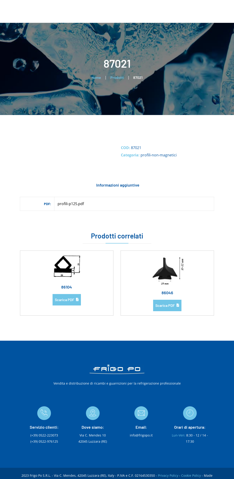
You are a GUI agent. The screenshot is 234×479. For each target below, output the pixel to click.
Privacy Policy (168, 475)
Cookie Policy (191, 475)
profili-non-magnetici (159, 155)
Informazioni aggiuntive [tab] (117, 184)
